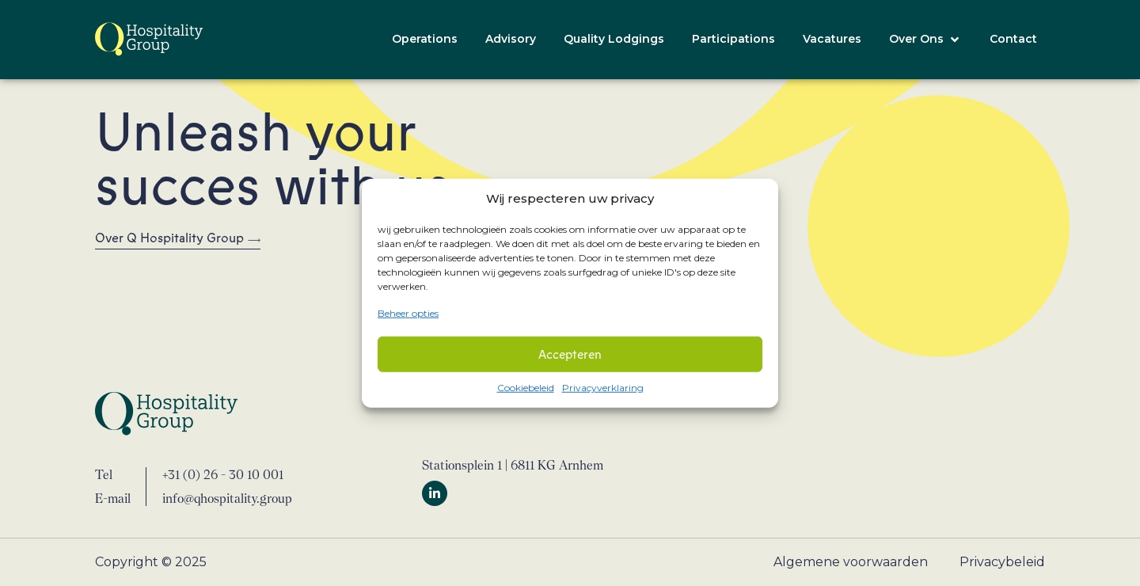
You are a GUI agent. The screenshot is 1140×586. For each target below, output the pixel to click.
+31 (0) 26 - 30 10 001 (222, 474)
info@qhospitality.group (227, 498)
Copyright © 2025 (151, 561)
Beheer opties (408, 312)
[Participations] (733, 39)
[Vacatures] (832, 39)
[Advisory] (510, 39)
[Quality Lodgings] (614, 39)
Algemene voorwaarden (850, 561)
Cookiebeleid (525, 388)
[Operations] (425, 39)
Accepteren (570, 354)
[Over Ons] (925, 39)
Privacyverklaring (603, 388)
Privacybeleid (1002, 561)
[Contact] (1013, 39)
